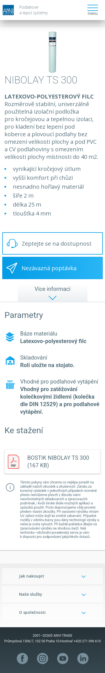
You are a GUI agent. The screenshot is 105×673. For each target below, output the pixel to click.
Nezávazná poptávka (49, 268)
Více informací (52, 289)
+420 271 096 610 (87, 641)
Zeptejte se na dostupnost (57, 243)
